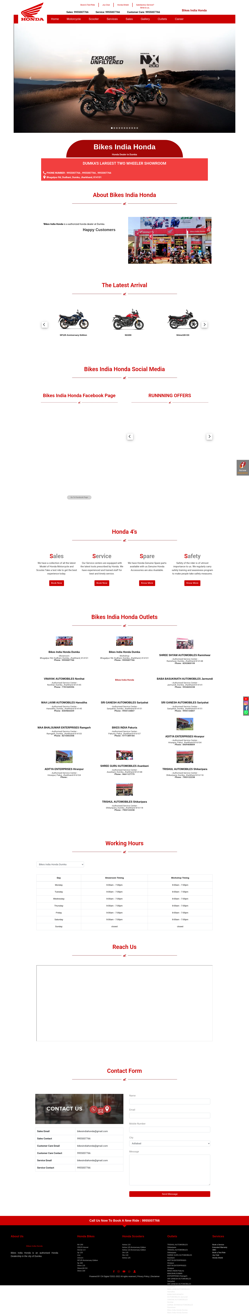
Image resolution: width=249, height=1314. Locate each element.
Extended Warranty (219, 1247)
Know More (147, 583)
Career (179, 19)
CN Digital (105, 1276)
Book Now (56, 583)
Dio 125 (125, 1252)
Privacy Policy (143, 1276)
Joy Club (215, 1255)
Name (132, 1095)
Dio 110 (125, 1255)
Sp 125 (80, 1252)
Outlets (162, 19)
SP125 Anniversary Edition (87, 1260)
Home (55, 19)
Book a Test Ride (218, 1252)
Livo (78, 1255)
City (131, 1137)
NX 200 (80, 1245)
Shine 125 (81, 1265)
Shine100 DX (82, 1268)
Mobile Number (137, 1123)
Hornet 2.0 (81, 1250)
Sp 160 (80, 1263)
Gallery (145, 19)
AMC (214, 1250)
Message (134, 1151)
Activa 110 (126, 1245)
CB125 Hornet (82, 1247)
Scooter (94, 19)
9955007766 (73, 172)
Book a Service (218, 1245)
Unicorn (80, 1258)
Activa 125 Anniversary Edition (134, 1247)
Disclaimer (155, 1276)
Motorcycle (74, 19)
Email (132, 1109)
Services (112, 19)
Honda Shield (217, 1258)
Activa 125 (126, 1258)
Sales (129, 19)
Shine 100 (81, 1271)
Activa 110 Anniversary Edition (134, 1250)
